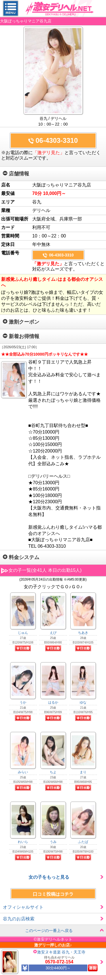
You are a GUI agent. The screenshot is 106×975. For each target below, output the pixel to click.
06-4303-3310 (57, 140)
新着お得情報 (21, 336)
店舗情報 (16, 174)
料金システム (21, 557)
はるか (53, 702)
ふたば (83, 842)
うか (23, 702)
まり (83, 772)
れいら (23, 842)
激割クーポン (21, 322)
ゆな (83, 702)
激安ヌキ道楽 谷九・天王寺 (61, 952)
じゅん (23, 633)
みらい (23, 772)
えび (53, 633)
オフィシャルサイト (23, 907)
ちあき (83, 633)
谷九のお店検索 (18, 918)
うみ (53, 842)
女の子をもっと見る (49, 877)
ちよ (53, 772)
